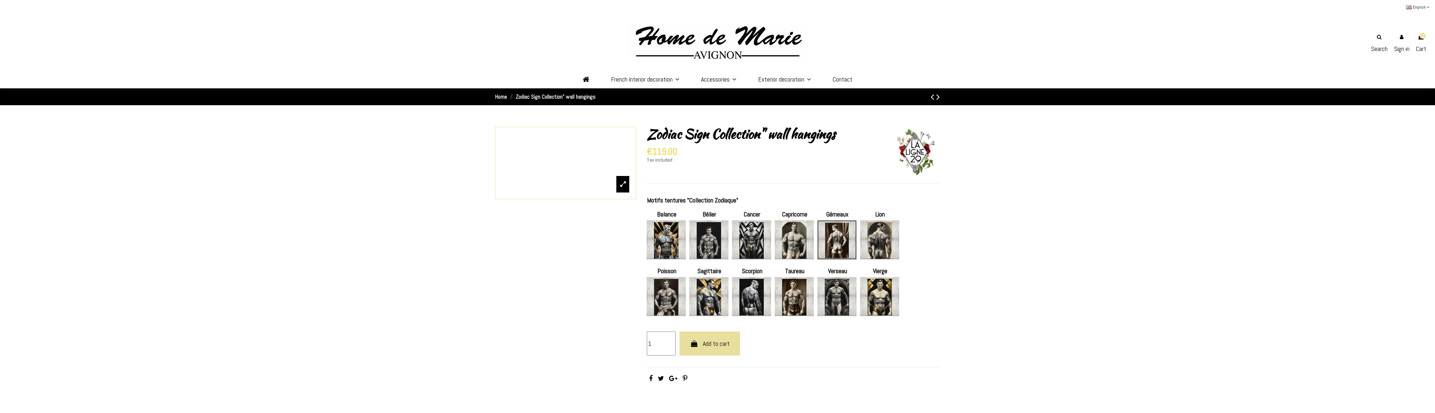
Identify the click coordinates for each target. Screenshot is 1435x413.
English (1418, 7)
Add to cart (710, 343)
